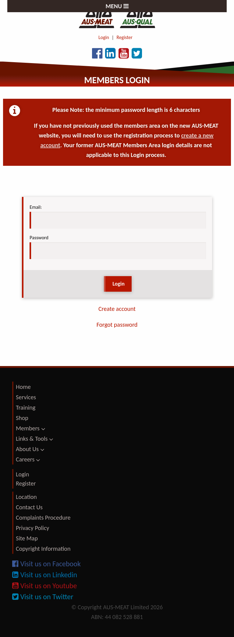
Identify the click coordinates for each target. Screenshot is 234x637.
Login (103, 37)
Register (125, 37)
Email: (36, 207)
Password (39, 237)
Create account (117, 308)
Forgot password (117, 324)
